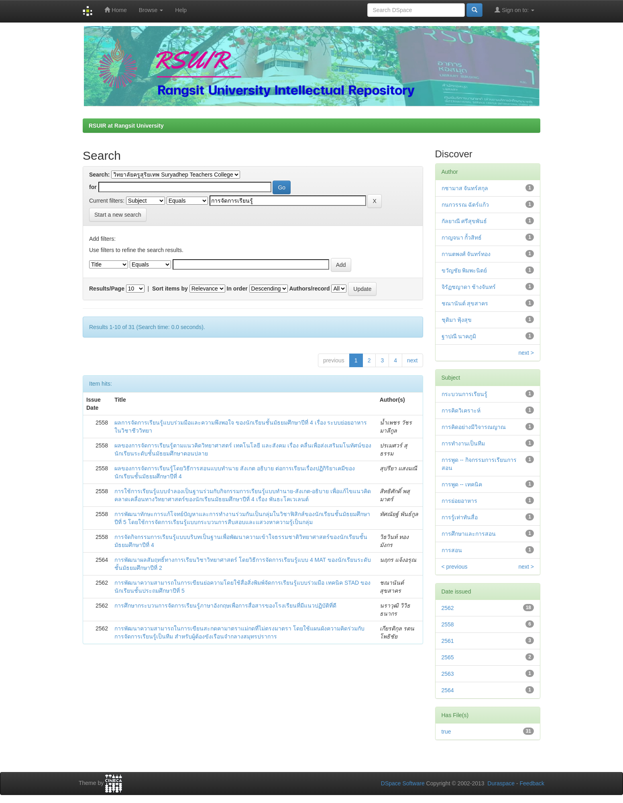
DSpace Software (403, 783)
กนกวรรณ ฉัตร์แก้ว (465, 204)
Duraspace (501, 783)
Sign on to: (514, 9)
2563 (448, 674)
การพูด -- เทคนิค (462, 484)
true (446, 731)
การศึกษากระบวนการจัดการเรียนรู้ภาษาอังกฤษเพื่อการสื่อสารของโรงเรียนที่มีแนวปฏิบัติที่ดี (225, 605)
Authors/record (309, 288)
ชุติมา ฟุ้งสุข (457, 320)
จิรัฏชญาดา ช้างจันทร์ (469, 287)
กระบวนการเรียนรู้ (464, 394)
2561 (448, 641)
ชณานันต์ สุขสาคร (465, 303)
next (412, 360)
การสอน (452, 550)
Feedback (532, 783)
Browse (151, 10)
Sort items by (170, 288)
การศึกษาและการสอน (469, 534)
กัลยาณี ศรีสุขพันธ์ (464, 221)
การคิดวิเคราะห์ (461, 410)
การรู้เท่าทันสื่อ (460, 517)
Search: (99, 174)
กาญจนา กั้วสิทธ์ (462, 237)
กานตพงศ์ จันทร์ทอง (466, 254)
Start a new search (117, 214)
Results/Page (106, 288)
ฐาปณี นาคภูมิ (459, 336)
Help (181, 10)
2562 (448, 608)
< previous (455, 566)
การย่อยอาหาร (459, 501)
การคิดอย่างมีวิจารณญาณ (474, 427)
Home (115, 9)
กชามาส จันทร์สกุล (465, 188)
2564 (448, 690)
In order (237, 288)
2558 (448, 624)
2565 (448, 657)
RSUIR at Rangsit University (126, 125)
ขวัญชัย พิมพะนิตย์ (464, 270)
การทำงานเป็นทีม (463, 443)
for (93, 187)
